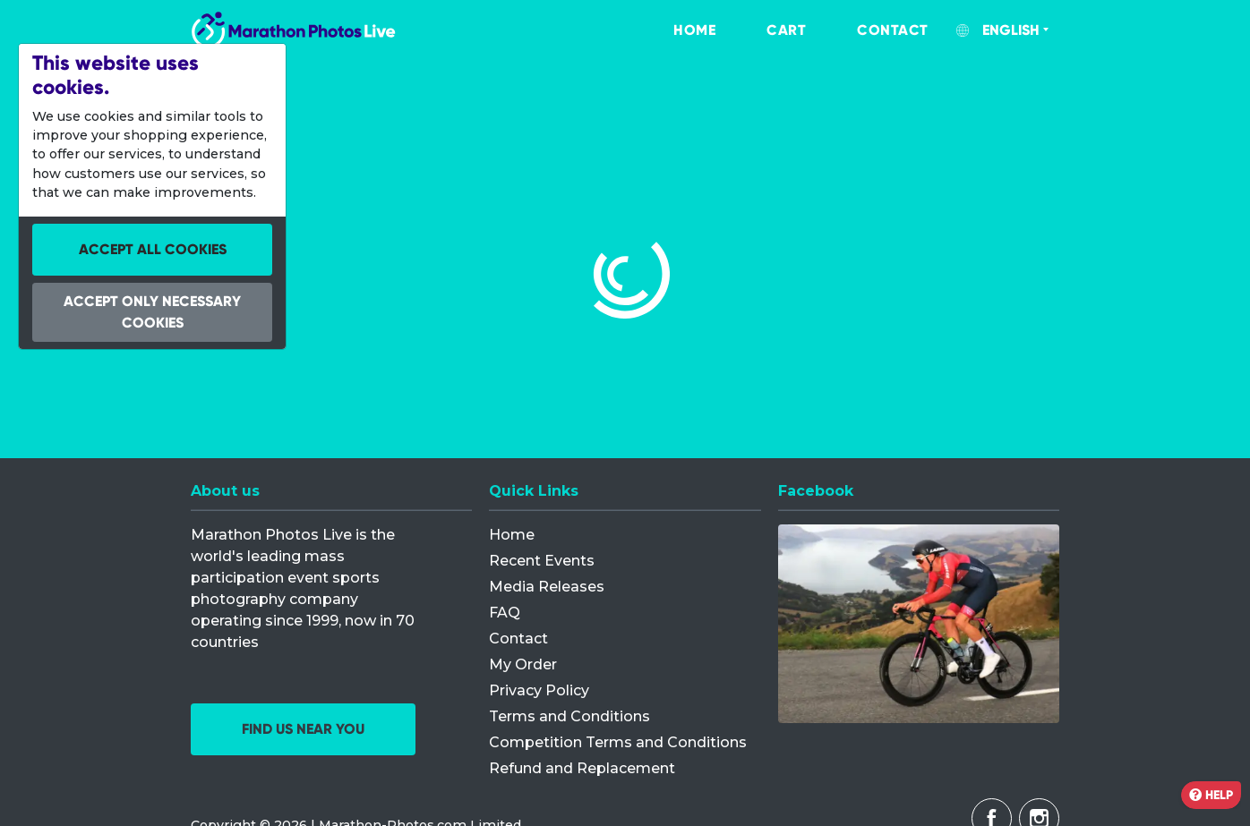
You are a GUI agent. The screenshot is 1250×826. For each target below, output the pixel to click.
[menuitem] (676, 30)
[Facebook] (918, 623)
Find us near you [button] (303, 728)
